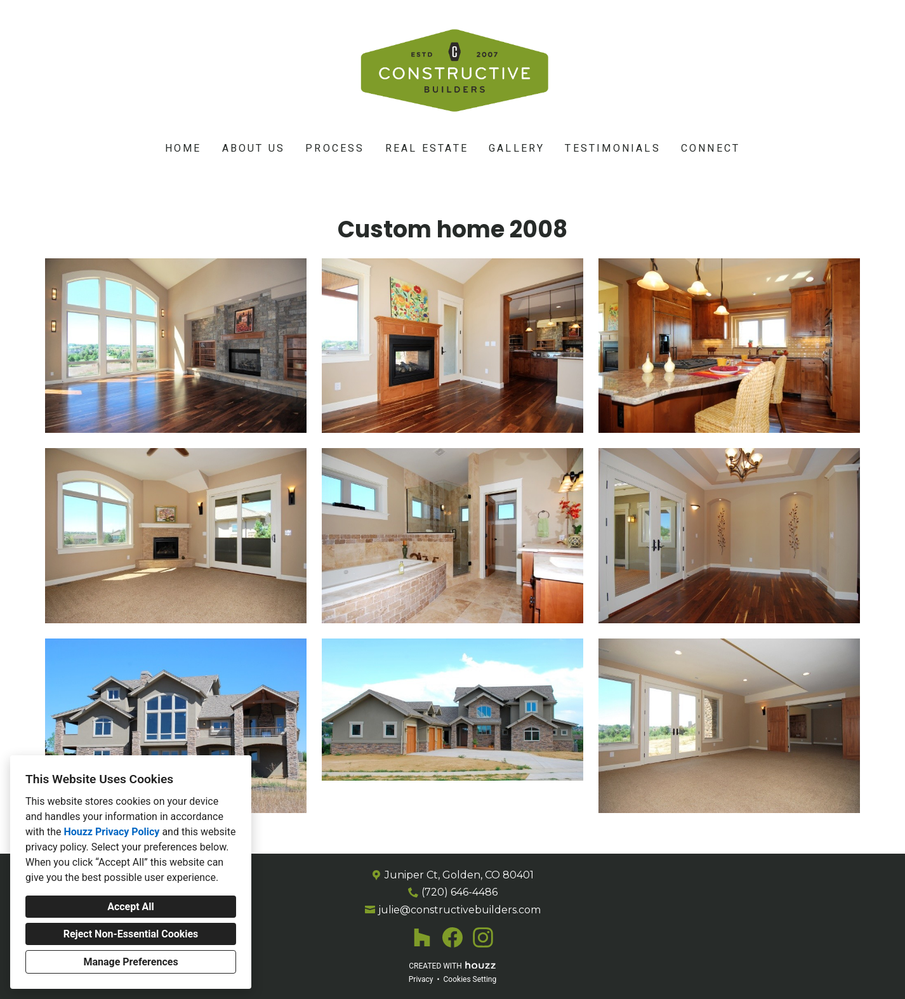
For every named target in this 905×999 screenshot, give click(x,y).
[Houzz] (422, 937)
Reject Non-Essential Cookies (131, 934)
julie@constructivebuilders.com (459, 910)
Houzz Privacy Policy (111, 832)
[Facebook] (452, 937)
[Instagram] (483, 937)
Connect (710, 148)
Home (183, 148)
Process (334, 148)
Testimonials (612, 148)
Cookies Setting (470, 979)
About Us (254, 148)
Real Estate (426, 148)
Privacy (421, 979)
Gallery (517, 148)
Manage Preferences (130, 962)
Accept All (130, 907)
